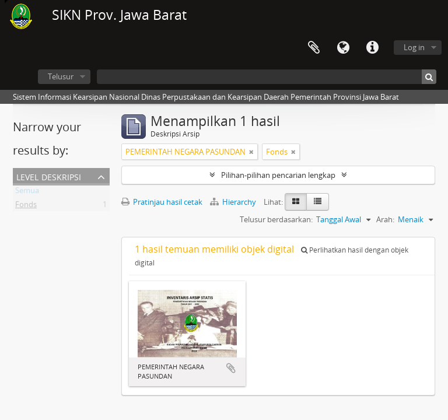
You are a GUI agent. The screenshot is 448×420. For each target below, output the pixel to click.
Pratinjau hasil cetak (161, 202)
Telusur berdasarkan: (276, 219)
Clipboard (313, 47)
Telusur (61, 76)
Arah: (385, 219)
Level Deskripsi (48, 176)
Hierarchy (234, 202)
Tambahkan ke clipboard (231, 368)
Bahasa (343, 47)
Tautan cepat (372, 47)
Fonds (26, 206)
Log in (414, 47)
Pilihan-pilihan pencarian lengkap (278, 175)
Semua (27, 192)
